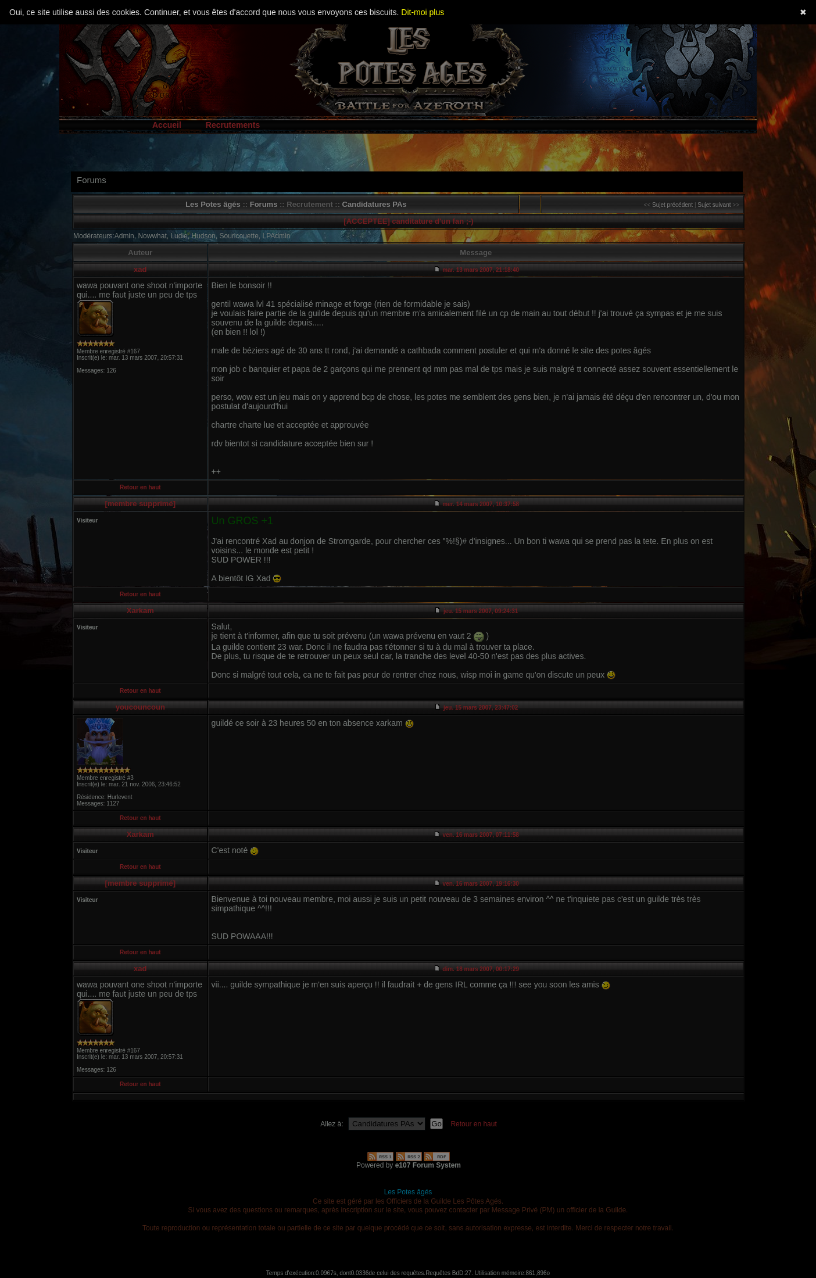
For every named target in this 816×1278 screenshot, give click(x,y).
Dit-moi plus (422, 12)
